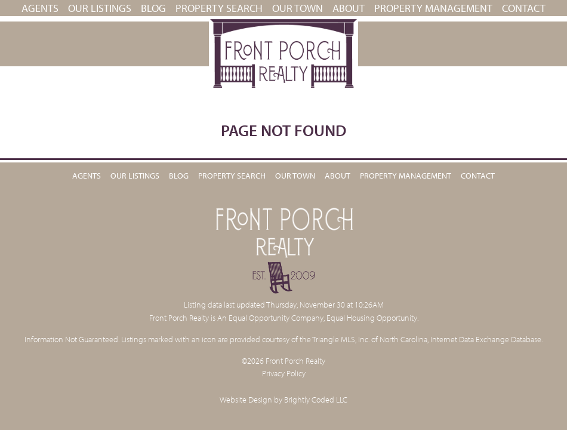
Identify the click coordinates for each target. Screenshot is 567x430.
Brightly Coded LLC (315, 399)
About (348, 8)
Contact (524, 8)
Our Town (297, 8)
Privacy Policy (284, 373)
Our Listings (99, 8)
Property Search (219, 8)
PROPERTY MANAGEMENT (433, 8)
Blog (153, 8)
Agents (39, 8)
